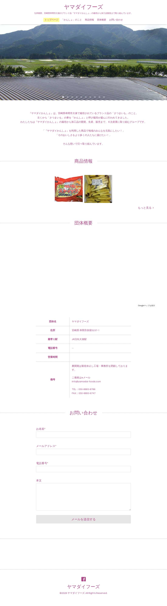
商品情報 (89, 20)
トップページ (51, 20)
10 (104, 97)
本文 (39, 480)
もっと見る (146, 207)
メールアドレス (46, 446)
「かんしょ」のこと (71, 20)
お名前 (40, 429)
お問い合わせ (116, 20)
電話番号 (42, 463)
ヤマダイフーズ (83, 7)
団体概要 (101, 20)
